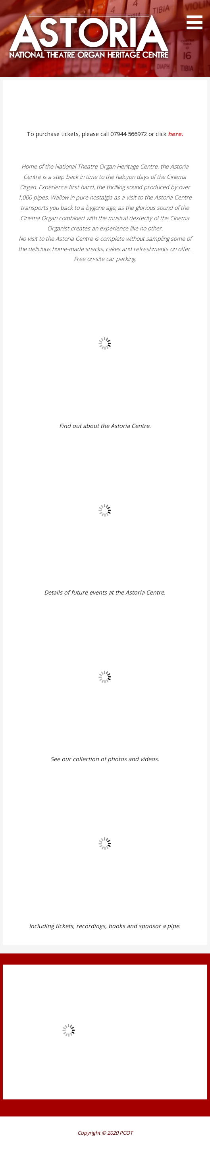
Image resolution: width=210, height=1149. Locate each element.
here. (175, 134)
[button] (197, 16)
